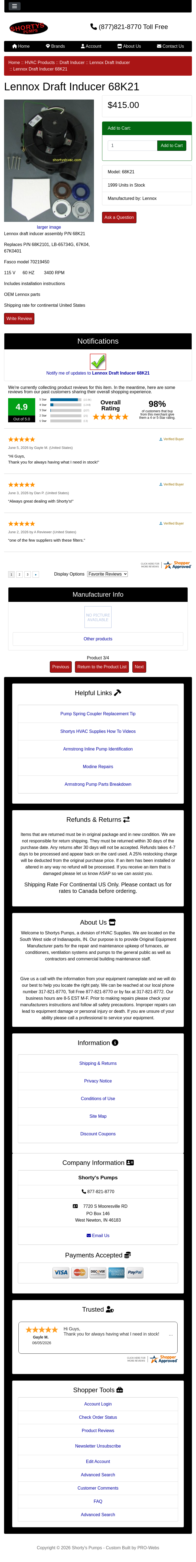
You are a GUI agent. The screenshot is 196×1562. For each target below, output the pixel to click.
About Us (129, 46)
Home (21, 46)
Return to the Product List (101, 667)
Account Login (98, 1404)
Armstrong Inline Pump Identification (98, 749)
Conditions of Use (98, 1098)
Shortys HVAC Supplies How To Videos (98, 731)
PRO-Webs (148, 1547)
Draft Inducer (72, 62)
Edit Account (98, 1461)
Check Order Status (98, 1417)
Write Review (19, 318)
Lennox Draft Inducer (109, 62)
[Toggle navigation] (15, 6)
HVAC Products (40, 62)
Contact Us (170, 46)
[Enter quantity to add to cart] (133, 145)
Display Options (69, 574)
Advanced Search (98, 1474)
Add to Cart (172, 145)
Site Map (97, 1116)
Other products (98, 639)
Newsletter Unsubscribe (98, 1446)
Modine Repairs (98, 766)
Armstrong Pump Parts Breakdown (98, 784)
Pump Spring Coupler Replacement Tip (97, 713)
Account (91, 46)
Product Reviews (98, 1430)
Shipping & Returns (98, 1063)
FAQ (98, 1501)
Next (139, 667)
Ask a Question (119, 217)
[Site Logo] (35, 28)
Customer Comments (97, 1488)
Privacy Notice (98, 1081)
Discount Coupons (98, 1134)
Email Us (98, 1235)
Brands (55, 46)
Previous (60, 667)
